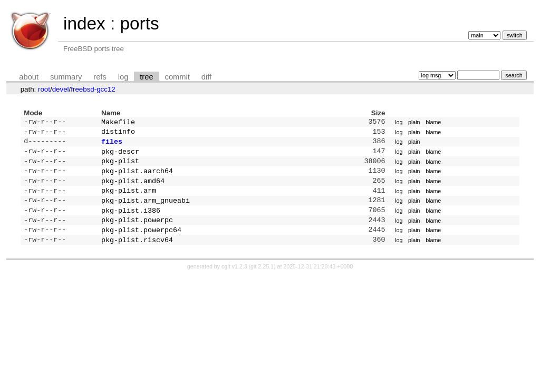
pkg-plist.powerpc (137, 231)
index (84, 23)
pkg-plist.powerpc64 (141, 242)
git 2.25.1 (262, 280)
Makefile (118, 122)
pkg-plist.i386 (130, 220)
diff (206, 77)
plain (414, 122)
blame (433, 122)
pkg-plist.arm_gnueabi (145, 209)
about (28, 77)
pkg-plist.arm (128, 198)
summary (66, 77)
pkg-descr (120, 155)
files (111, 144)
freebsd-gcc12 (93, 89)
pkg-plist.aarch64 (137, 177)
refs (99, 77)
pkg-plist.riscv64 (137, 253)
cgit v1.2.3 (234, 280)
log (123, 77)
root (44, 89)
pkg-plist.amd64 (133, 188)
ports (139, 23)
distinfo (118, 133)
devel (60, 89)
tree (146, 77)
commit (177, 77)
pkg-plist (120, 166)
